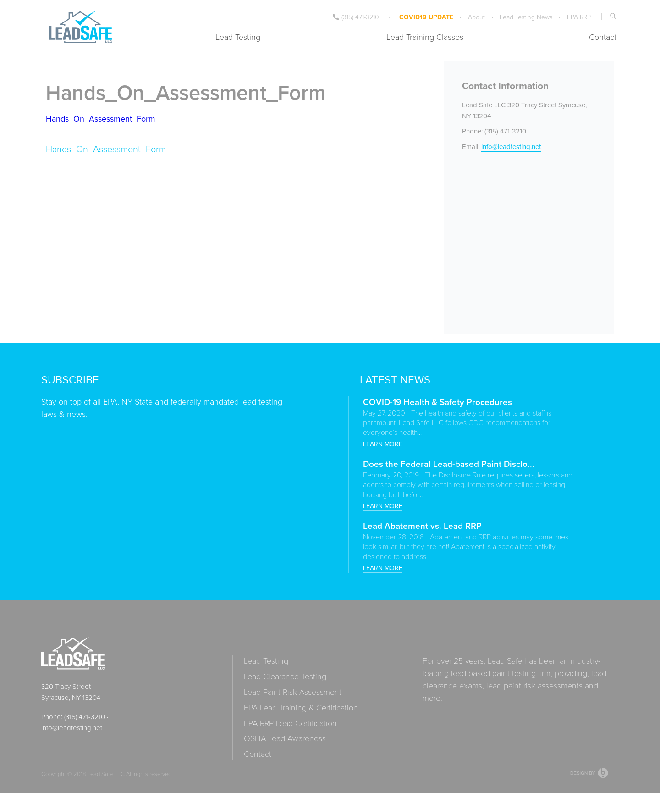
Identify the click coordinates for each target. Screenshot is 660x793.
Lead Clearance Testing (285, 676)
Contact (602, 36)
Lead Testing (237, 36)
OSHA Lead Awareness (285, 738)
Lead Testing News (526, 16)
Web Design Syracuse (590, 773)
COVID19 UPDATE (426, 17)
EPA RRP (579, 16)
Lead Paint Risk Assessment (292, 692)
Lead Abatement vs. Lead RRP (422, 525)
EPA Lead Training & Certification (301, 707)
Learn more (382, 444)
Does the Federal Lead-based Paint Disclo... (448, 463)
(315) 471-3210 (356, 16)
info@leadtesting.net (511, 146)
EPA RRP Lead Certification (290, 723)
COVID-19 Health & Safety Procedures (437, 401)
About (476, 16)
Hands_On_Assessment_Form (100, 118)
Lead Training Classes (424, 36)
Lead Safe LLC (106, 774)
